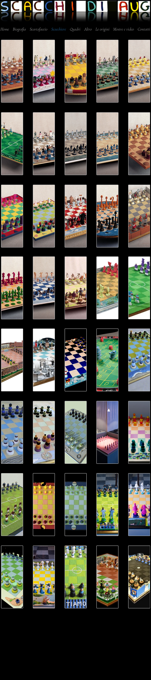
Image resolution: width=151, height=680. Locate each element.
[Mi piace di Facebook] (116, 625)
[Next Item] (146, 144)
